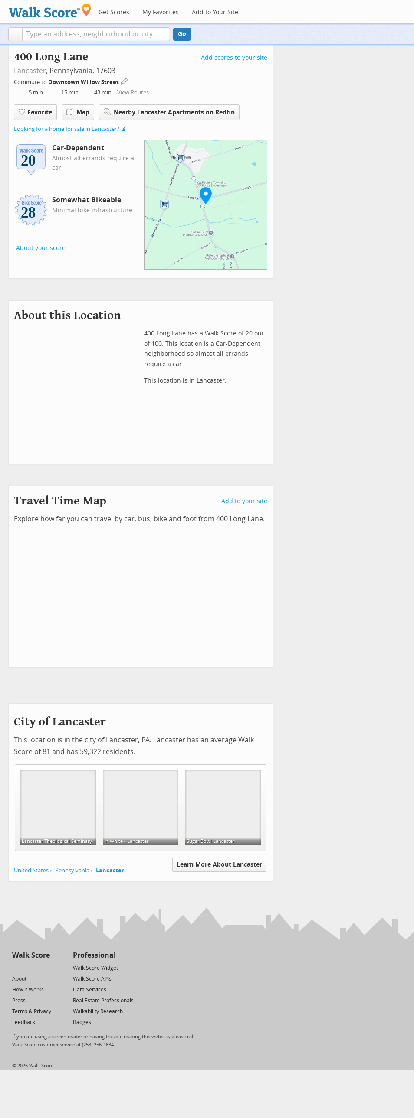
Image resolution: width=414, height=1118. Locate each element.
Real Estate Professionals (103, 1001)
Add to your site (244, 501)
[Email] (44, 967)
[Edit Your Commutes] (124, 81)
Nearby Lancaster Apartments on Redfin (169, 112)
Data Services (89, 990)
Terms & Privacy (31, 1011)
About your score (41, 248)
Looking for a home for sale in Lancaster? (66, 129)
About (19, 979)
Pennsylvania (72, 870)
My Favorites (160, 12)
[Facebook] (31, 967)
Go (182, 34)
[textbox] (96, 34)
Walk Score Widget (95, 968)
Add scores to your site (234, 58)
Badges (82, 1022)
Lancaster (30, 71)
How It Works (28, 990)
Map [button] (77, 112)
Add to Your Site (215, 12)
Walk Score (31, 955)
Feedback (23, 1022)
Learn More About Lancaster (219, 864)
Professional (94, 955)
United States (31, 870)
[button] (15, 34)
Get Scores (114, 12)
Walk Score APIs (92, 979)
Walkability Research (98, 1011)
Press (19, 1001)
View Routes (133, 92)
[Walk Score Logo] (50, 10)
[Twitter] (17, 967)
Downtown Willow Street (84, 82)
